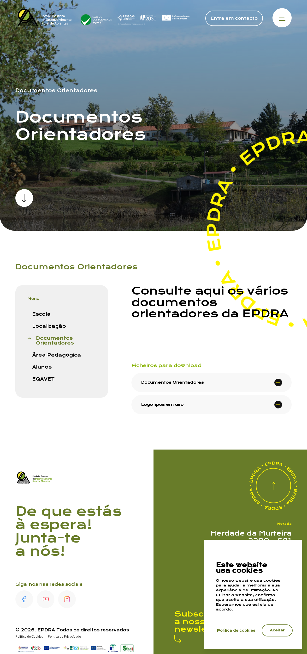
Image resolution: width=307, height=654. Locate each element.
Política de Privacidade (65, 636)
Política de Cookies (29, 636)
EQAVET (43, 379)
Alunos (42, 367)
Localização (49, 326)
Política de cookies (236, 630)
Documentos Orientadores (55, 341)
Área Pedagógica (56, 355)
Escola (41, 314)
